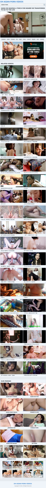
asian (8, 39)
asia (38, 39)
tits (17, 39)
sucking (42, 39)
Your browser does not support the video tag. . (23, 25)
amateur (3, 39)
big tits (33, 39)
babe (20, 39)
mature (28, 39)
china (24, 39)
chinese (13, 39)
